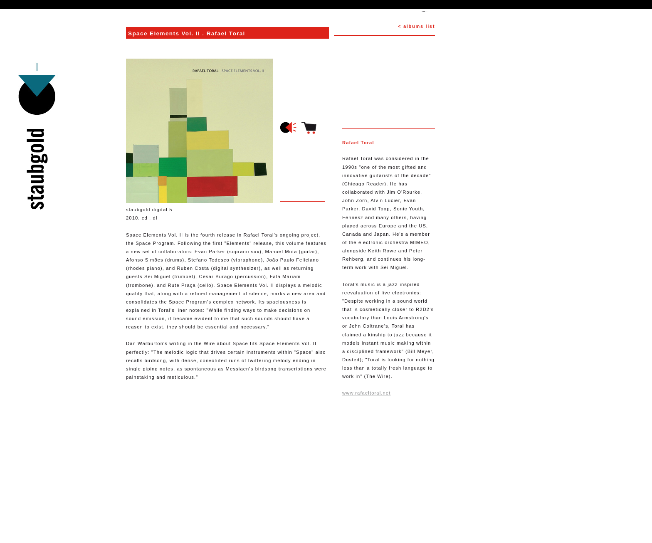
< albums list (416, 26)
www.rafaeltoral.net (366, 392)
